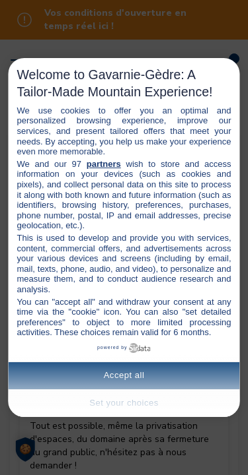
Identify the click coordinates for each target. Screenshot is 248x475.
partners (104, 164)
